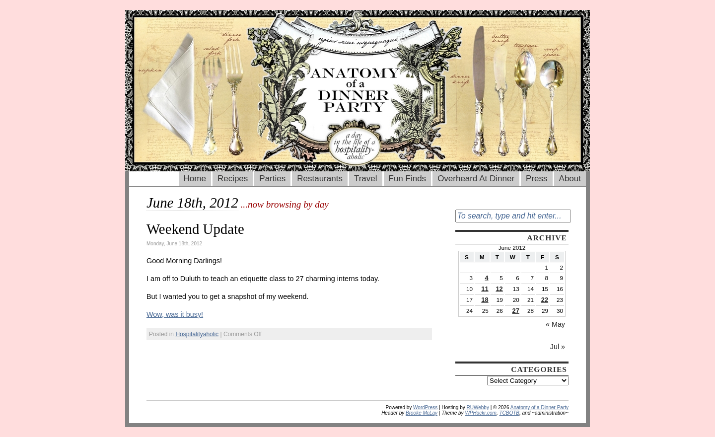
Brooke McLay (421, 413)
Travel (365, 178)
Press (536, 178)
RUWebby (478, 407)
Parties (272, 178)
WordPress (425, 407)
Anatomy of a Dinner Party (539, 407)
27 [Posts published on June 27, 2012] (515, 310)
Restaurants (320, 178)
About (570, 178)
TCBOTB (509, 413)
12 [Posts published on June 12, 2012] (499, 288)
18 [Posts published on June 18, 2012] (484, 299)
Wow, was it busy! (174, 314)
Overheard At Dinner (475, 178)
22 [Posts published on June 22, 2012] (544, 299)
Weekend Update (195, 229)
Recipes (232, 178)
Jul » (557, 347)
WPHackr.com (481, 413)
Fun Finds (408, 178)
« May (555, 324)
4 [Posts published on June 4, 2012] (486, 278)
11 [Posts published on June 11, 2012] (484, 288)
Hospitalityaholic (196, 334)
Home (195, 178)
